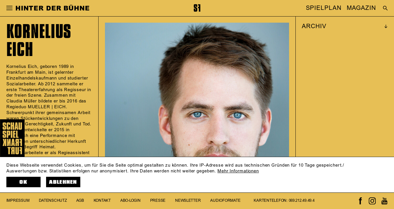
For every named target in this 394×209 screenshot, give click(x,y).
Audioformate (225, 201)
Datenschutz (53, 201)
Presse (158, 201)
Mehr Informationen (238, 171)
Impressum (18, 201)
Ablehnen (63, 182)
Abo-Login (130, 201)
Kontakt (102, 201)
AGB (80, 201)
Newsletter (188, 201)
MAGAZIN (361, 8)
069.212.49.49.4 (302, 201)
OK (23, 182)
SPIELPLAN (324, 8)
